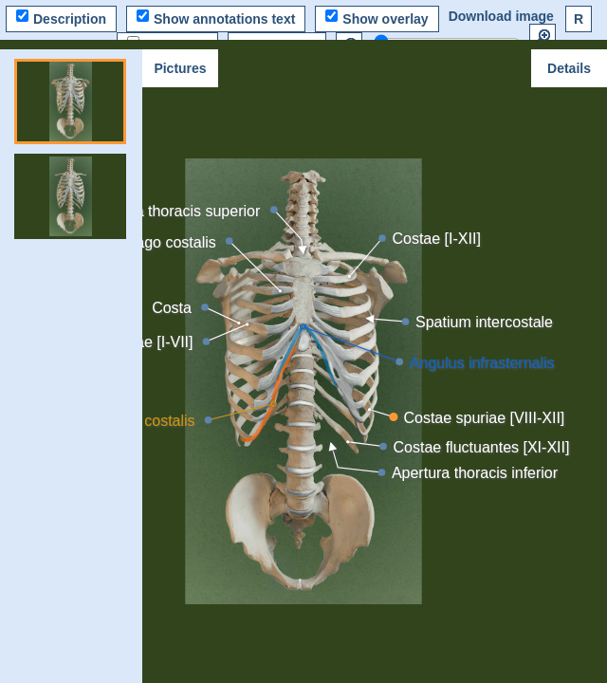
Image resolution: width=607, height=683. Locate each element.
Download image (501, 16)
